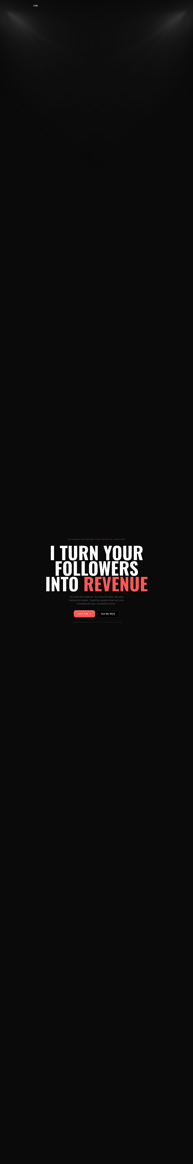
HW (35, 5)
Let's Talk (84, 613)
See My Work (108, 613)
